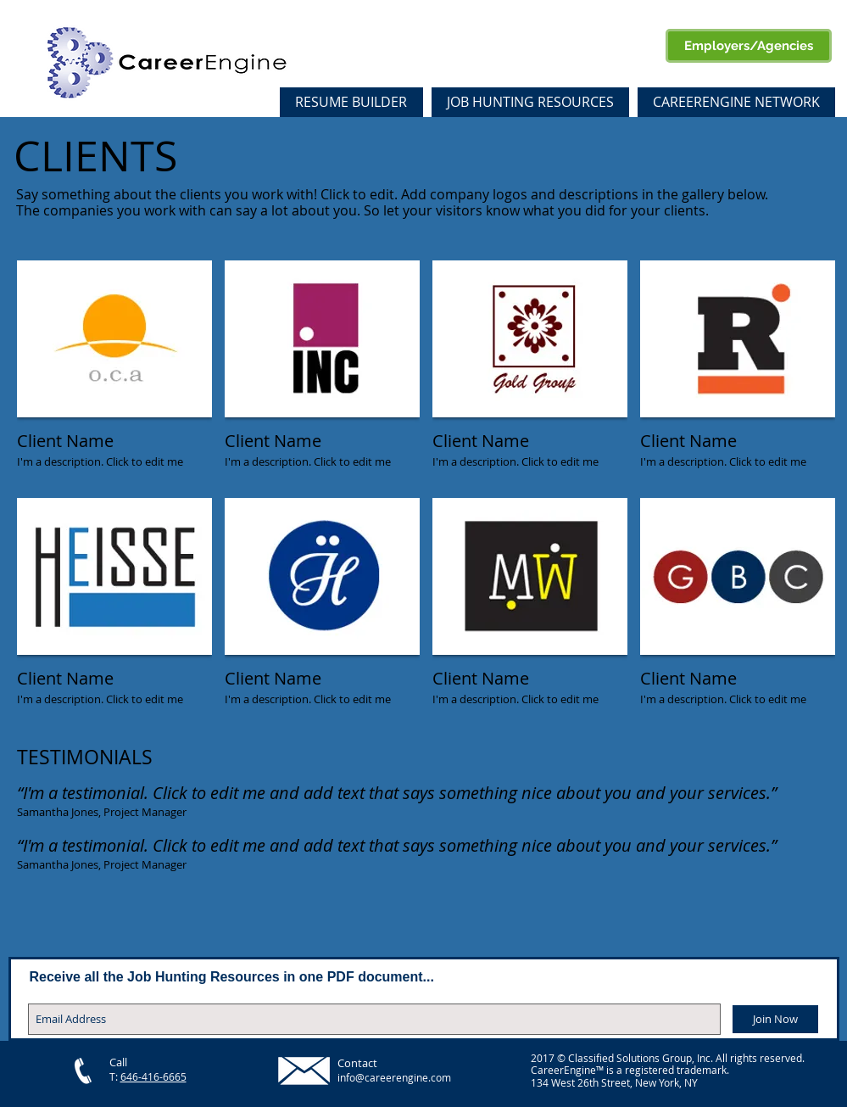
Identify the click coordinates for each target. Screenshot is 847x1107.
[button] (736, 102)
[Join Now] (775, 1019)
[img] (114, 372)
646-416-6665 (153, 1076)
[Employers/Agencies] (749, 46)
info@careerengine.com (394, 1077)
